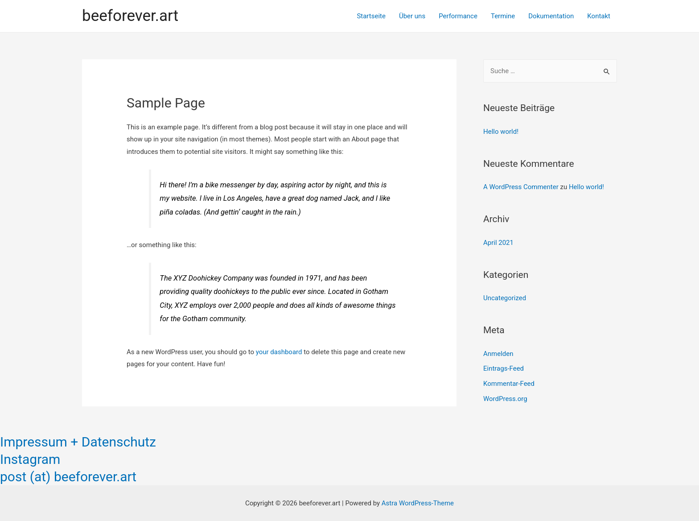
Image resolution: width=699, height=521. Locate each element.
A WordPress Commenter (521, 187)
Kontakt (598, 16)
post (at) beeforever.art (68, 476)
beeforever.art (130, 16)
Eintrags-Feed (503, 368)
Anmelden (498, 354)
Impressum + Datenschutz (78, 442)
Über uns (412, 16)
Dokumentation (551, 16)
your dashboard (279, 352)
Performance (458, 16)
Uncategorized (504, 298)
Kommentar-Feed (509, 384)
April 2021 (498, 243)
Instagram (30, 459)
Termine (503, 16)
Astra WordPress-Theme (418, 503)
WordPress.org (505, 399)
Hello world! (500, 132)
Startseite (371, 16)
